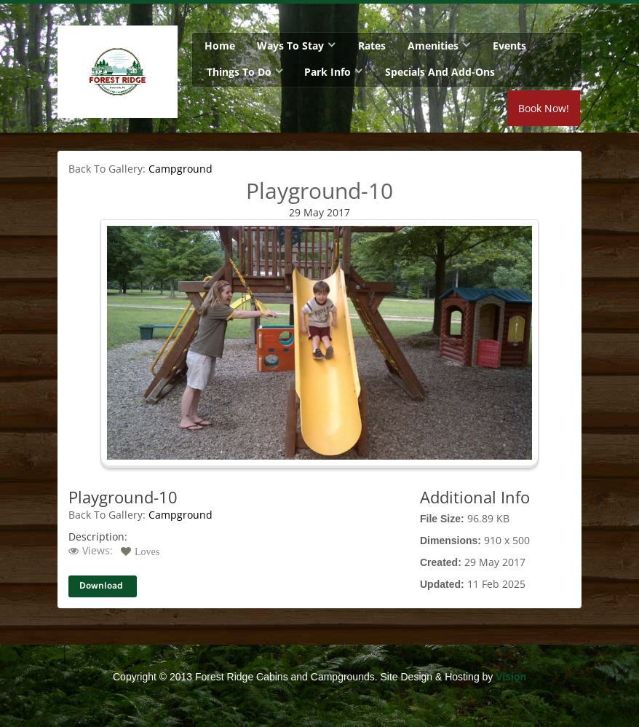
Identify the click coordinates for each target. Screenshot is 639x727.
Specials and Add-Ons (440, 72)
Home (220, 45)
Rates (372, 45)
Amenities (433, 45)
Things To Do (239, 72)
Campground (180, 169)
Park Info (327, 72)
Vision (511, 677)
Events (509, 45)
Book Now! (543, 108)
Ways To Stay (290, 45)
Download (101, 586)
